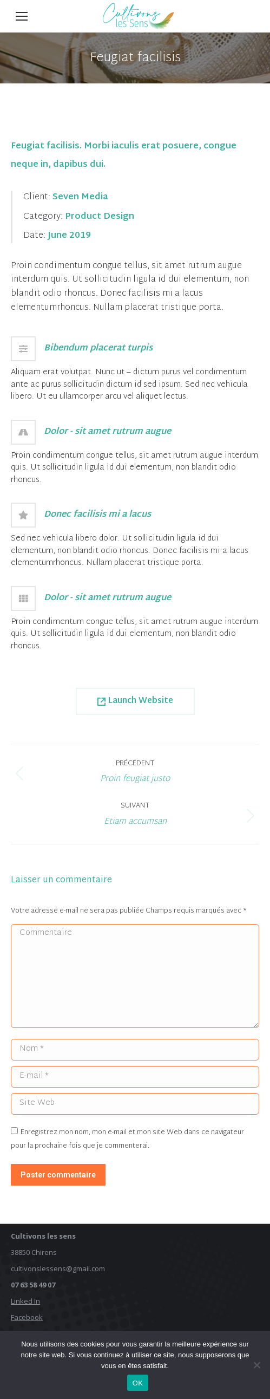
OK (138, 1383)
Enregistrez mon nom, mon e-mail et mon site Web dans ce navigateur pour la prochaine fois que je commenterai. (127, 1139)
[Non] (256, 1364)
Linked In (25, 1301)
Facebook (27, 1317)
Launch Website (135, 701)
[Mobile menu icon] (21, 16)
